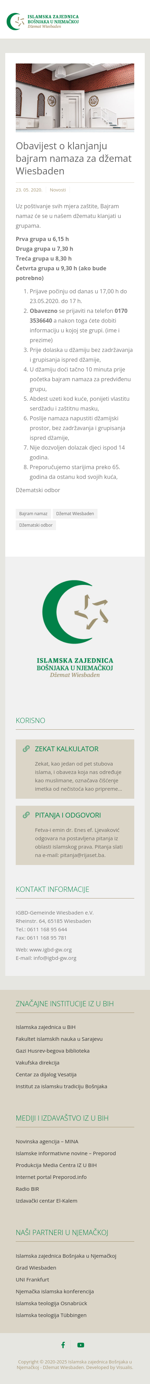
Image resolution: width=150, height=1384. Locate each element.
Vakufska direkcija (37, 1062)
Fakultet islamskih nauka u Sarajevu (59, 1038)
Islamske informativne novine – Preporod (66, 1153)
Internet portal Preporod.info (51, 1176)
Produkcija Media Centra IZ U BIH (56, 1164)
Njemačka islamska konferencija (55, 1291)
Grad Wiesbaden (36, 1267)
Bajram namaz (33, 514)
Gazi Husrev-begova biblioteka (53, 1050)
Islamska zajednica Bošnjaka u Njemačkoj (66, 1255)
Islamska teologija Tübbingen (51, 1314)
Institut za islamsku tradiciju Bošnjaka (61, 1086)
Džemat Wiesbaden (75, 514)
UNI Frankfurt (32, 1279)
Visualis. (125, 1367)
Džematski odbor (35, 525)
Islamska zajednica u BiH (46, 1026)
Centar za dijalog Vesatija (46, 1074)
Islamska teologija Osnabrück (51, 1303)
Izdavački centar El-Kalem (46, 1200)
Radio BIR (27, 1188)
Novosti (58, 190)
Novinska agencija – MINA (47, 1141)
